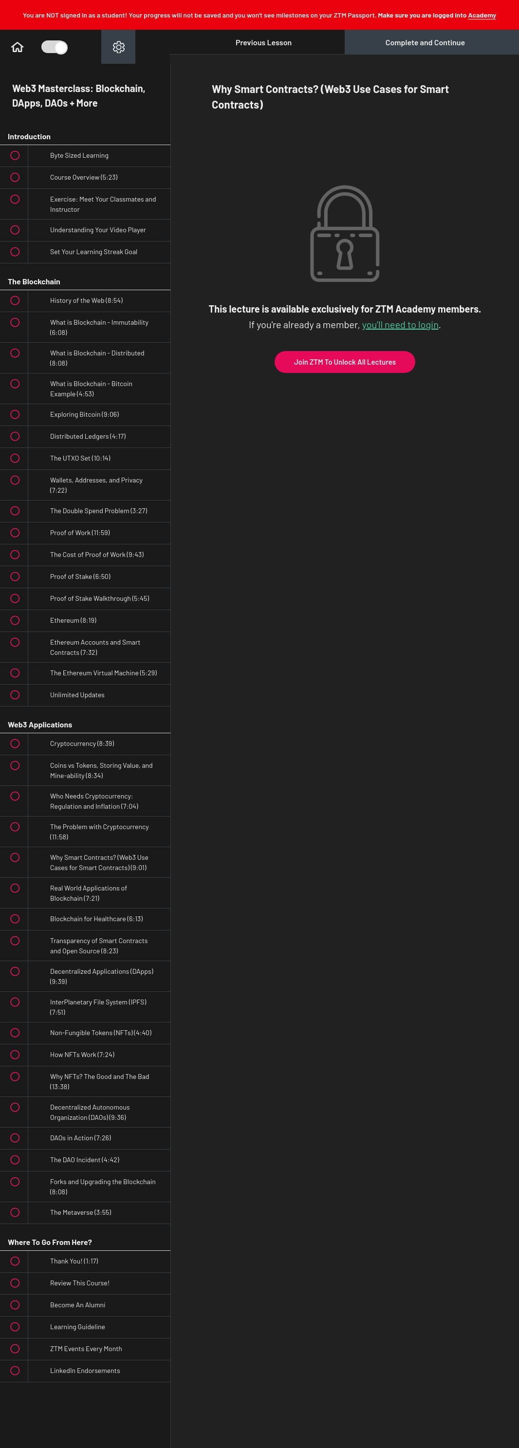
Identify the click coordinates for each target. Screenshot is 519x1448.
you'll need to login (400, 324)
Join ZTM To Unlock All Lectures (345, 361)
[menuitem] (118, 47)
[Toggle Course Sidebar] (53, 47)
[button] (17, 47)
